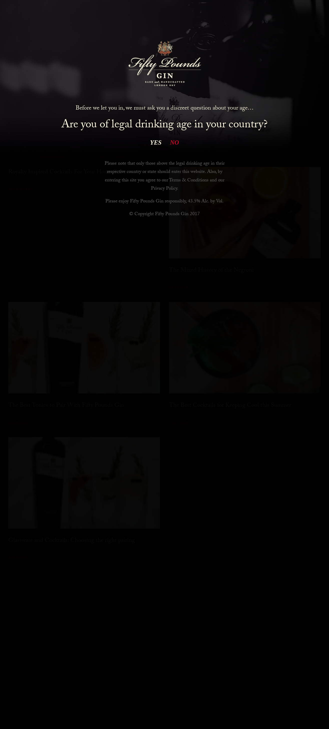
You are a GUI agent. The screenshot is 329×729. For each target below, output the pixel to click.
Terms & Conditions (189, 181)
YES (155, 142)
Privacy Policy (164, 189)
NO (174, 142)
